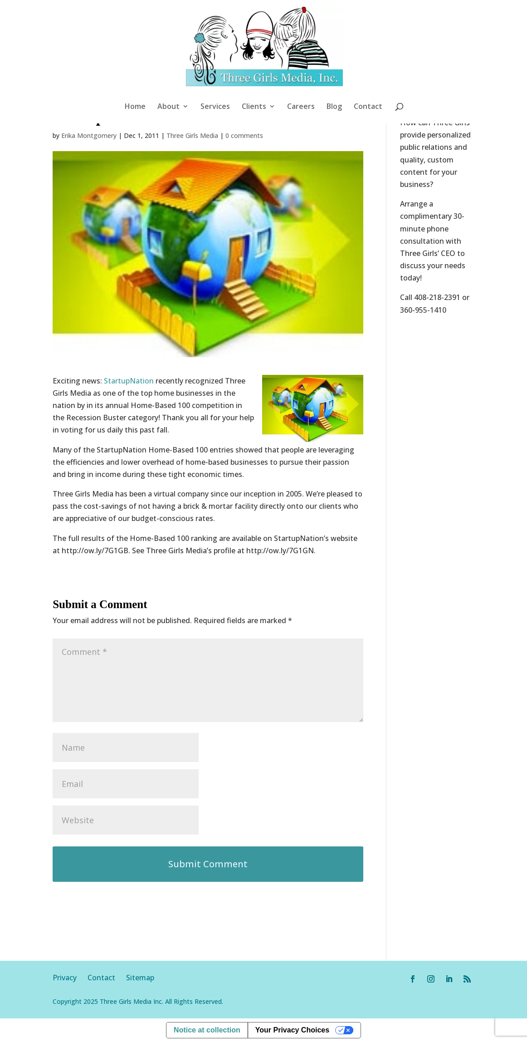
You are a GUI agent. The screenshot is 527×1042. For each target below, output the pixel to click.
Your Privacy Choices (292, 1030)
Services (215, 107)
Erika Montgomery (89, 135)
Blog (334, 107)
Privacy (70, 978)
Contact (368, 107)
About (168, 107)
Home (135, 107)
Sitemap (140, 978)
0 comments (244, 135)
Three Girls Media (192, 135)
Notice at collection (207, 1030)
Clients (254, 107)
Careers (301, 107)
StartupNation (129, 381)
